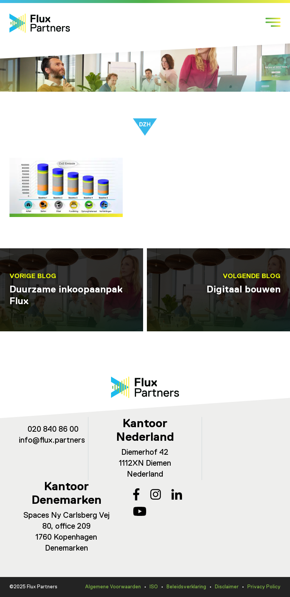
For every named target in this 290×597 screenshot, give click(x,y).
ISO (154, 587)
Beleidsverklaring (186, 587)
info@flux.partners (52, 441)
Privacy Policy (264, 587)
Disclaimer (227, 587)
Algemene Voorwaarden (113, 587)
